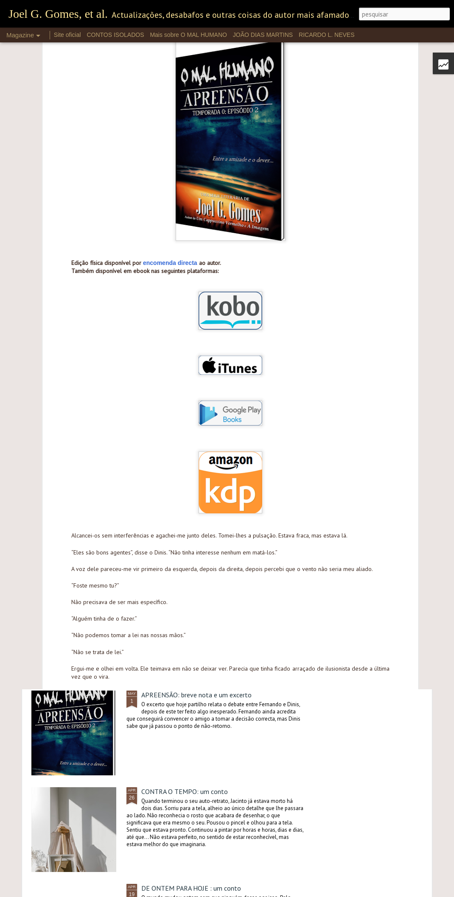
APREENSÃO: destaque (174, 598)
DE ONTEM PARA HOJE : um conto (191, 888)
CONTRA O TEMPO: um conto (184, 791)
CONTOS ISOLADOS (115, 34)
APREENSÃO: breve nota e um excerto (196, 695)
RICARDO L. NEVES (326, 34)
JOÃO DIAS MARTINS (263, 34)
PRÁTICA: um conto (169, 501)
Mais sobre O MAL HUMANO (188, 34)
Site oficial (67, 34)
